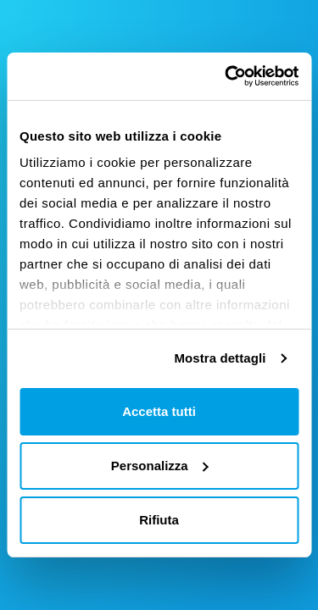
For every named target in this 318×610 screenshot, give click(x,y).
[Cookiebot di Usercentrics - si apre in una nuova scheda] (226, 76)
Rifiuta (159, 520)
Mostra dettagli (219, 358)
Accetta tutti (159, 411)
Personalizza (160, 465)
